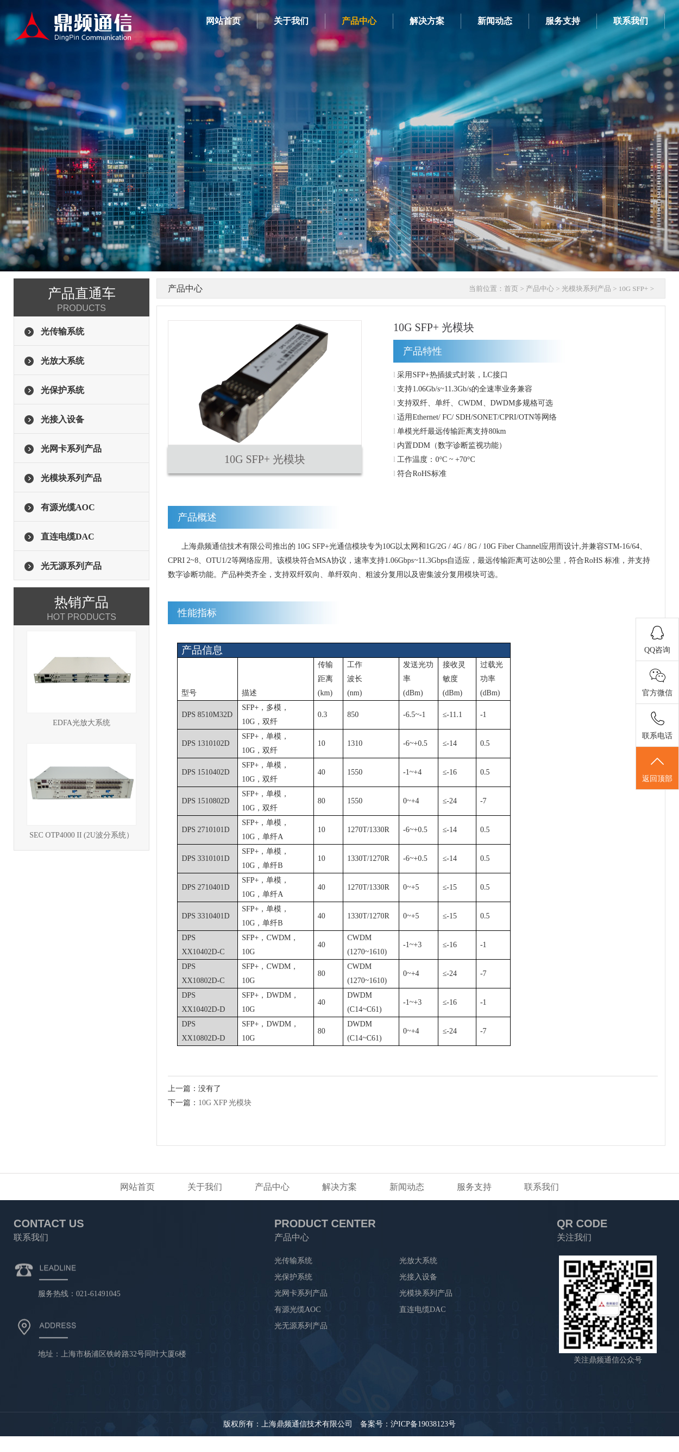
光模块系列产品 (586, 288)
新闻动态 (494, 21)
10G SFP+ (634, 288)
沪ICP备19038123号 (423, 1424)
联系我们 (630, 21)
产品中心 (359, 21)
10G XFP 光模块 (225, 1103)
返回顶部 (657, 768)
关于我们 (291, 21)
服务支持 (562, 21)
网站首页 (223, 21)
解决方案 (427, 21)
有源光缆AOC (297, 1309)
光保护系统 (293, 1277)
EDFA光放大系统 (81, 679)
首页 (511, 288)
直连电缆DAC (422, 1309)
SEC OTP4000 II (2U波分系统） (81, 791)
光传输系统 (293, 1261)
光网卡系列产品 (301, 1293)
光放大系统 (418, 1261)
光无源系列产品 (301, 1326)
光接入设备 (418, 1277)
